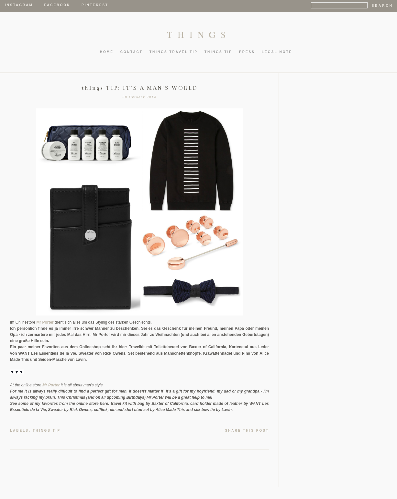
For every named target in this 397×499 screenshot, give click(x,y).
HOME (107, 52)
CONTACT (131, 52)
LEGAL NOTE (277, 52)
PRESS (247, 52)
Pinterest (95, 5)
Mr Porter (44, 322)
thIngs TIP (218, 52)
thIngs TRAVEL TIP (173, 52)
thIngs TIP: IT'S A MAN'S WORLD (139, 88)
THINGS (198, 34)
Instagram (19, 5)
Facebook (57, 5)
